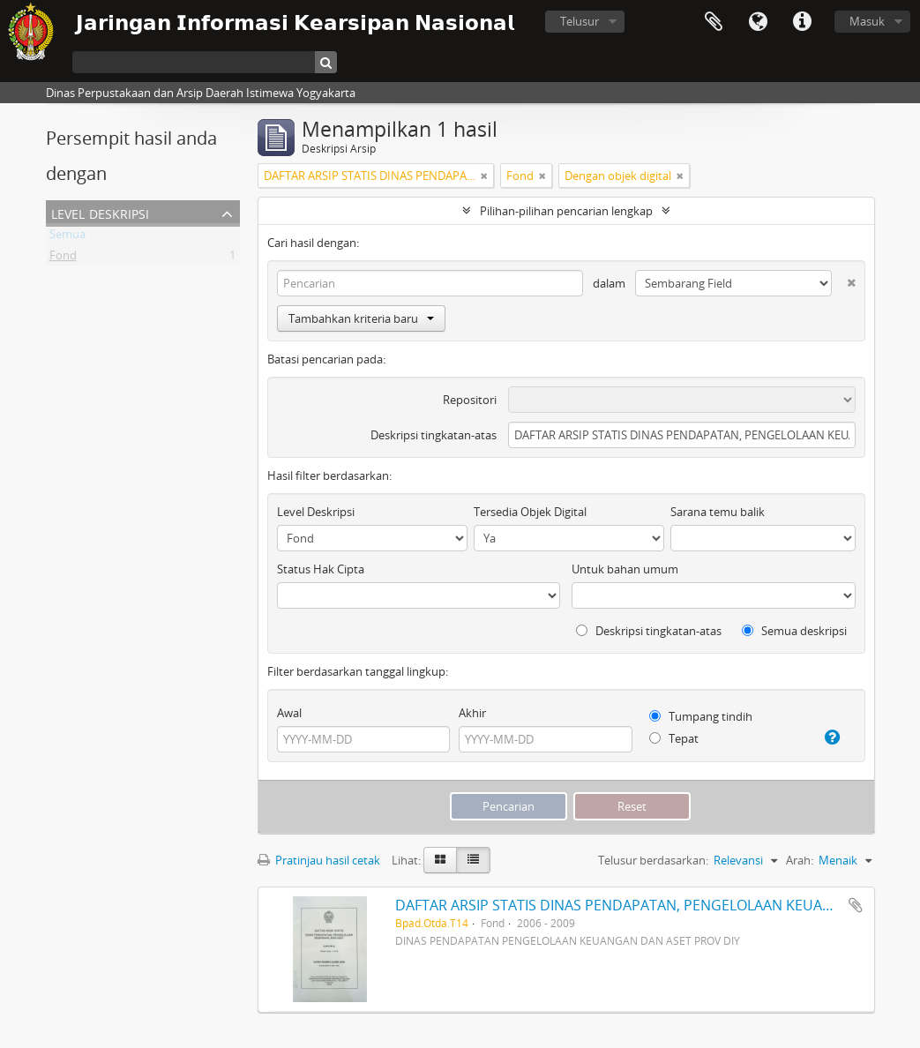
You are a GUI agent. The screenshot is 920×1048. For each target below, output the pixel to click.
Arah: (799, 860)
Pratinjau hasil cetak (319, 860)
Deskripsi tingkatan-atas (433, 435)
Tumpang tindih (700, 716)
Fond (63, 258)
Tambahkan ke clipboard (855, 905)
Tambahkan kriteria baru (361, 318)
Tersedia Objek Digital (530, 512)
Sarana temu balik (717, 512)
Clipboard (714, 22)
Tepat (674, 738)
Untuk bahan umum (625, 569)
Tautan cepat (802, 22)
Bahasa (758, 22)
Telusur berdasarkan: (653, 860)
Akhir (472, 713)
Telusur (579, 21)
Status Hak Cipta (320, 569)
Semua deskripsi (794, 631)
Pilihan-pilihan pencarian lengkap (566, 211)
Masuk (867, 21)
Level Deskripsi (100, 212)
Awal (289, 713)
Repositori (470, 400)
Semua (67, 237)
